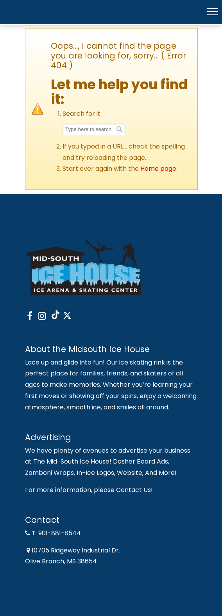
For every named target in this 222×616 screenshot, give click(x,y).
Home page (158, 168)
